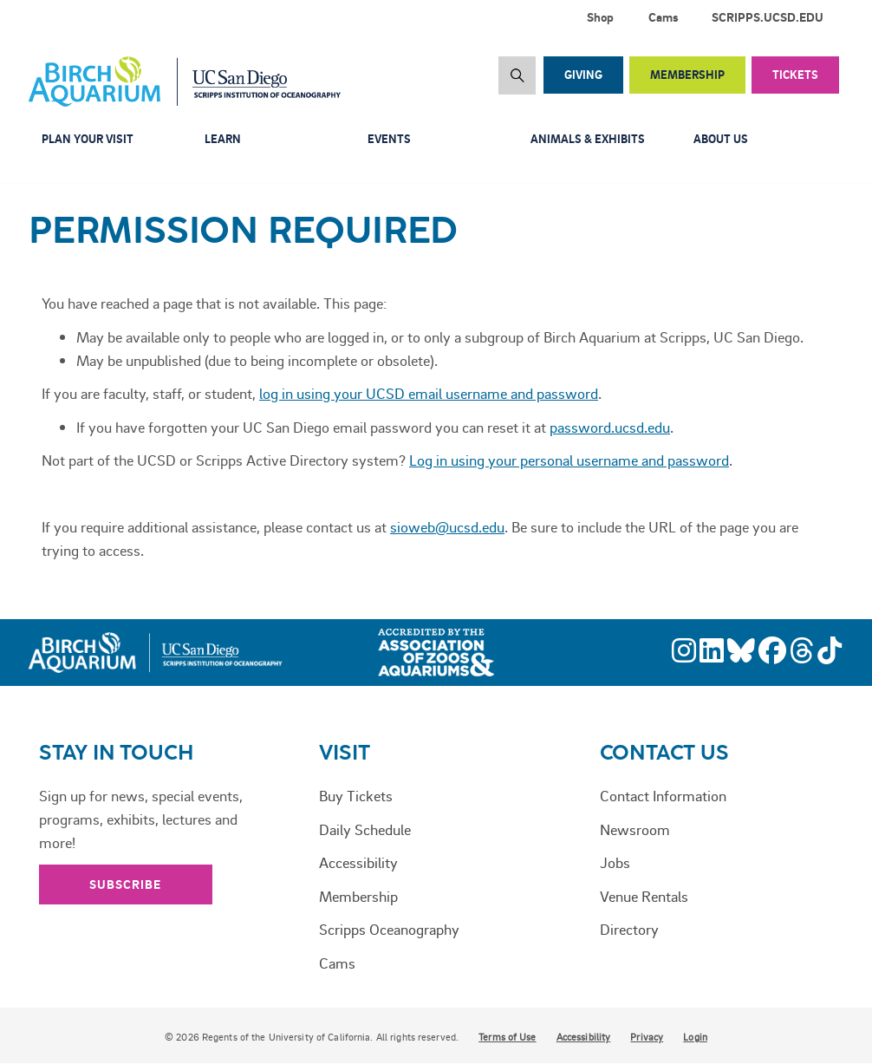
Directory (629, 928)
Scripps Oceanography (389, 928)
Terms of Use (507, 1037)
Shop (600, 17)
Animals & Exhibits (587, 138)
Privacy (646, 1037)
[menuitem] (771, 17)
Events (389, 138)
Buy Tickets (356, 795)
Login (695, 1037)
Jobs (615, 861)
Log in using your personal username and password (569, 459)
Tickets (795, 74)
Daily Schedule (365, 829)
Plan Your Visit (87, 138)
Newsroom (635, 829)
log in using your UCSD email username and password (428, 392)
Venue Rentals (644, 895)
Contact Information (663, 795)
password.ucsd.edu (610, 426)
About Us (720, 138)
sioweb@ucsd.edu (447, 526)
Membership (687, 74)
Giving (583, 74)
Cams (663, 17)
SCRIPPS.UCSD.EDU (767, 17)
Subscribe (126, 884)
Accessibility (358, 861)
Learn (223, 138)
